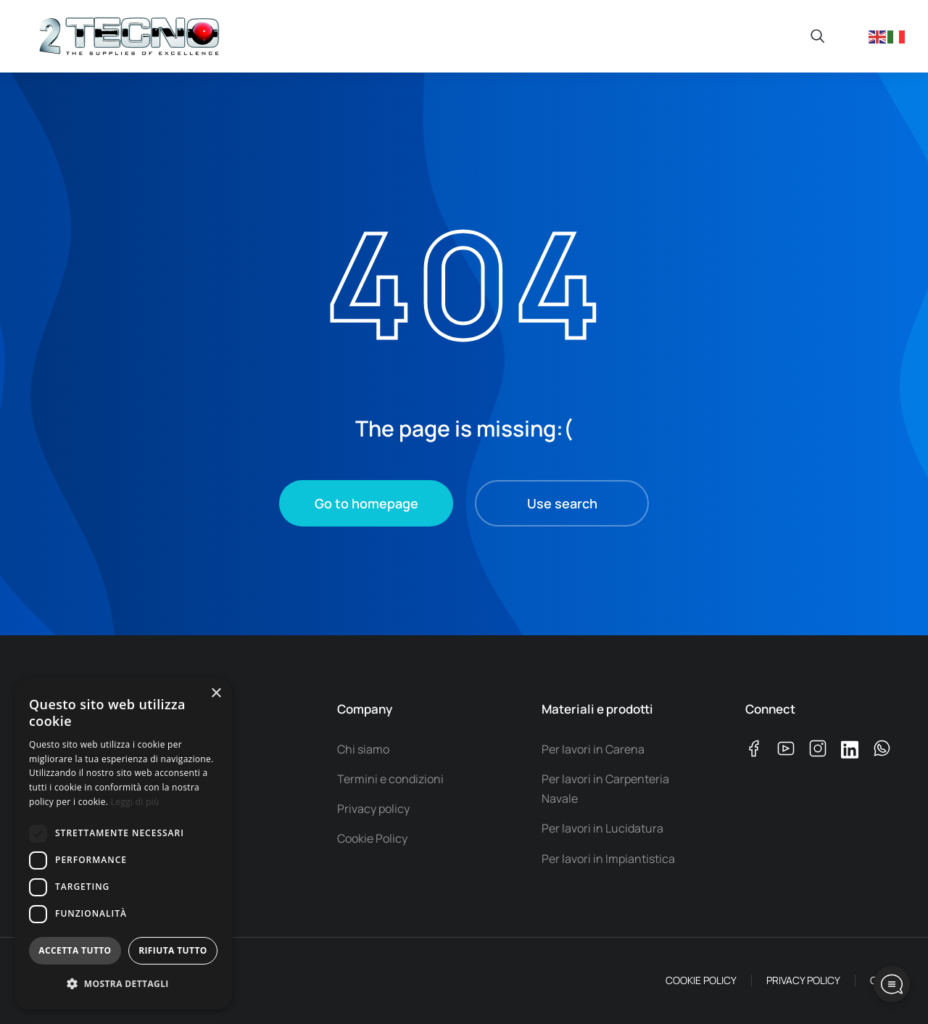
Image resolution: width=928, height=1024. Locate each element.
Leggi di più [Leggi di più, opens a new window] (135, 802)
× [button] (215, 693)
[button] (123, 984)
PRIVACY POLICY (803, 980)
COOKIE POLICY (701, 980)
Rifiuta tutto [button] (172, 950)
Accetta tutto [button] (74, 950)
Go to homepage (366, 503)
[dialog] (123, 843)
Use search (562, 503)
